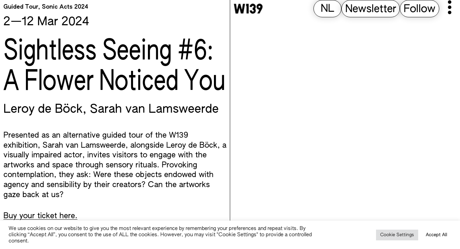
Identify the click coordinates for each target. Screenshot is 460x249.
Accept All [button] (436, 235)
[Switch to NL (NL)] (327, 9)
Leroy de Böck (43, 110)
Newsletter (370, 9)
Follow (419, 9)
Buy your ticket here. (40, 216)
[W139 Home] (248, 8)
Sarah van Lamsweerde (154, 110)
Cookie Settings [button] (397, 235)
